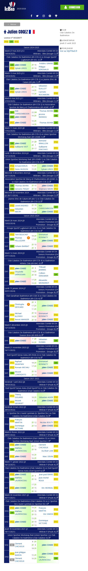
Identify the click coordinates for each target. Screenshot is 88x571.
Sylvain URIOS (21, 68)
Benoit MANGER (22, 319)
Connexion (72, 7)
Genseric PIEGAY (22, 189)
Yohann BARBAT (22, 246)
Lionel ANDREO (21, 205)
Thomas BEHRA (46, 111)
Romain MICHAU (22, 367)
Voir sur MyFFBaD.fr (68, 51)
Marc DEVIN (48, 456)
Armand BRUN (21, 166)
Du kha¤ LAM (47, 451)
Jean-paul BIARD (46, 474)
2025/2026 (21, 8)
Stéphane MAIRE (46, 189)
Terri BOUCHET (21, 234)
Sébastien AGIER (46, 397)
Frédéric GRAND (46, 63)
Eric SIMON (48, 514)
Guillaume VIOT (21, 146)
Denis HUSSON (21, 169)
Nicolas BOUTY (46, 422)
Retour (13, 24)
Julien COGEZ (20, 65)
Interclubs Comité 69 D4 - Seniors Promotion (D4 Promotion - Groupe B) (47, 222)
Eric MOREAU (47, 488)
